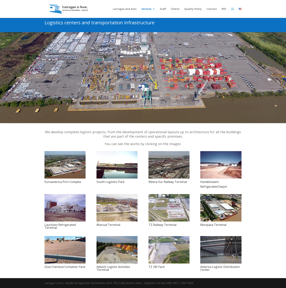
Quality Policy (193, 9)
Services (146, 9)
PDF (224, 9)
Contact (211, 9)
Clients (175, 9)
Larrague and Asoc (125, 9)
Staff (163, 9)
